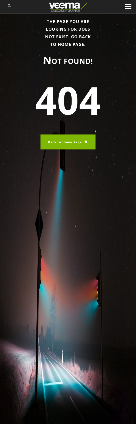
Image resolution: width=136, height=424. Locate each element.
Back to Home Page (68, 142)
